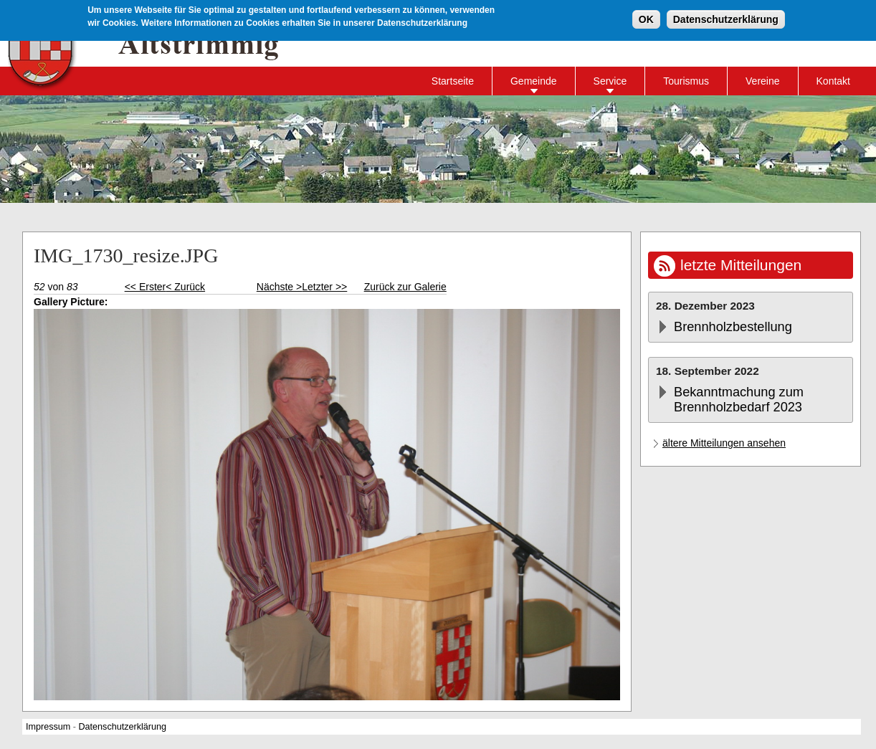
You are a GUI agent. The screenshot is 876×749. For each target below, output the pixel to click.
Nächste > (279, 286)
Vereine (762, 81)
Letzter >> (324, 286)
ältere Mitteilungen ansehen (724, 443)
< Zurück (185, 286)
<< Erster (145, 286)
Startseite (453, 81)
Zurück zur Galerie (405, 286)
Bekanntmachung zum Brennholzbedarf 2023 (739, 399)
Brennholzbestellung (733, 327)
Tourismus (686, 81)
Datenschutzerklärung (726, 18)
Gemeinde (533, 81)
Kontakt (833, 81)
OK (646, 18)
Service (610, 81)
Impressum (48, 727)
